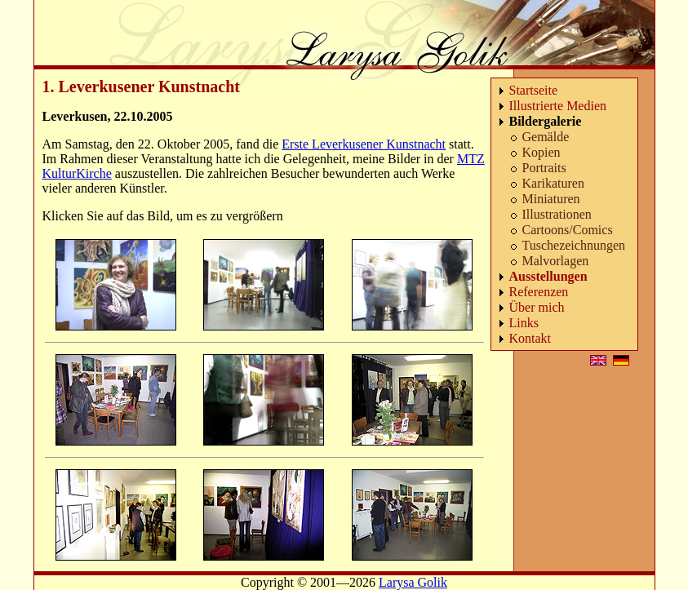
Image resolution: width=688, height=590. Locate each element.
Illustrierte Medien (558, 106)
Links (524, 323)
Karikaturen (553, 183)
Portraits (544, 168)
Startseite (533, 90)
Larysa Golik (413, 582)
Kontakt (530, 338)
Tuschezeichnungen (574, 245)
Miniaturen (551, 199)
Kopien (541, 152)
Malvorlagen (555, 261)
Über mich (537, 307)
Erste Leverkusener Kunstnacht (364, 144)
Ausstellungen (548, 276)
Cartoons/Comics (567, 230)
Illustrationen (557, 214)
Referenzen (539, 292)
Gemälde (546, 137)
